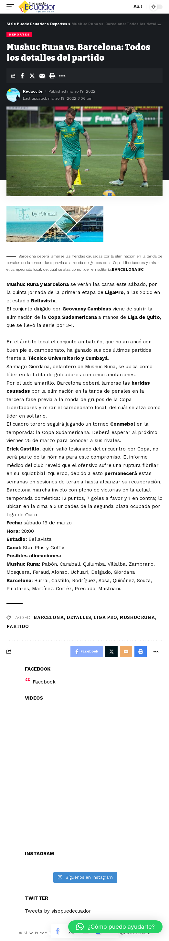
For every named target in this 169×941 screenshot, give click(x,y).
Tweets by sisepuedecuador (58, 911)
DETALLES (79, 617)
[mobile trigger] (11, 7)
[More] (62, 76)
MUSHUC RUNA (137, 617)
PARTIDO (17, 626)
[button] (115, 926)
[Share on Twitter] (32, 76)
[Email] (42, 76)
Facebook (44, 682)
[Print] (52, 76)
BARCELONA (49, 617)
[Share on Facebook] (21, 76)
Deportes (19, 34)
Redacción (33, 91)
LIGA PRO (105, 617)
